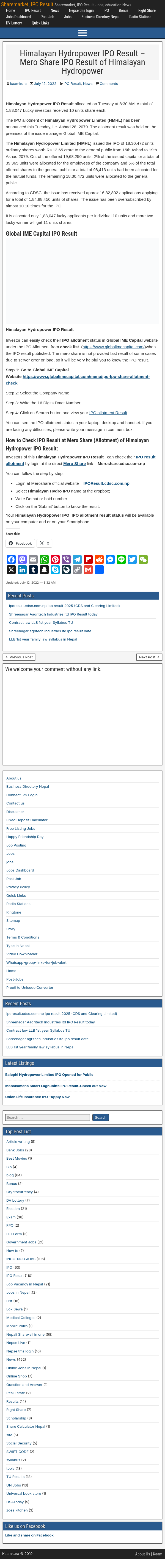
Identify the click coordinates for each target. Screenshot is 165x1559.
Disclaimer (15, 811)
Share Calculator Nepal (25, 1426)
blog (10, 1175)
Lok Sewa (14, 1309)
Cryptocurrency (19, 1192)
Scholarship (16, 1418)
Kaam (157, 1554)
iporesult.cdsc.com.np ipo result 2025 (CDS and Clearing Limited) (64, 605)
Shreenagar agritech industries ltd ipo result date (50, 631)
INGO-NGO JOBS (20, 1259)
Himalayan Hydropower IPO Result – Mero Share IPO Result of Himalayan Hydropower (82, 62)
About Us (142, 1554)
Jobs (68, 17)
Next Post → (149, 657)
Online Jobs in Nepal (23, 1368)
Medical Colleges (20, 1317)
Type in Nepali (18, 945)
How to (12, 1250)
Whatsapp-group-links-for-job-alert (36, 962)
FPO (9, 1225)
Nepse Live (15, 1342)
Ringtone (13, 912)
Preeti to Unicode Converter (29, 987)
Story (10, 929)
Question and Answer (24, 1384)
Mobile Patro (17, 1326)
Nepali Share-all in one (25, 1334)
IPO (106, 10)
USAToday (15, 1502)
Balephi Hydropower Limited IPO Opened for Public (49, 1074)
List (9, 1301)
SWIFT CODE (17, 1451)
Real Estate (15, 1393)
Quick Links (41, 23)
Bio (9, 1167)
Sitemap (13, 920)
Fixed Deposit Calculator (27, 820)
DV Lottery (14, 23)
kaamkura (18, 83)
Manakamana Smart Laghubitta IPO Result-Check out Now (55, 1086)
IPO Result (33, 10)
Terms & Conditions (22, 937)
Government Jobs (21, 1242)
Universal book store (23, 1493)
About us (13, 778)
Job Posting (16, 845)
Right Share (147, 10)
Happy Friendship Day (24, 836)
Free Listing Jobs (20, 828)
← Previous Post (19, 657)
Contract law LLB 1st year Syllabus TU (41, 622)
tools (10, 1468)
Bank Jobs (15, 1150)
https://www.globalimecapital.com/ (113, 346)
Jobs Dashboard (18, 17)
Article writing (18, 1141)
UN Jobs (13, 1485)
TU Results (15, 1476)
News (55, 10)
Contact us (15, 803)
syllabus (13, 1460)
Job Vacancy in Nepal (24, 1284)
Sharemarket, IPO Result (27, 4)
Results (12, 1401)
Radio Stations (140, 17)
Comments (109, 83)
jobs (9, 862)
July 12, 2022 (45, 83)
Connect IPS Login (21, 795)
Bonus (123, 10)
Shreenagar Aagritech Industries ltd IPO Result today (53, 614)
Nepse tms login (81, 10)
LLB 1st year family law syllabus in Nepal (43, 639)
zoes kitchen (17, 1510)
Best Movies (16, 1158)
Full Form (14, 1234)
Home (10, 10)
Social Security (19, 1443)
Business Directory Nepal (100, 17)
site (9, 1435)
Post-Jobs (14, 979)
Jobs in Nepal (17, 1292)
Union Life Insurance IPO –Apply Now (37, 1097)
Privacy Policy (18, 887)
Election (13, 1208)
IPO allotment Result (108, 412)
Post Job (47, 17)
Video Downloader (21, 954)
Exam (11, 1217)
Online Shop (16, 1376)
